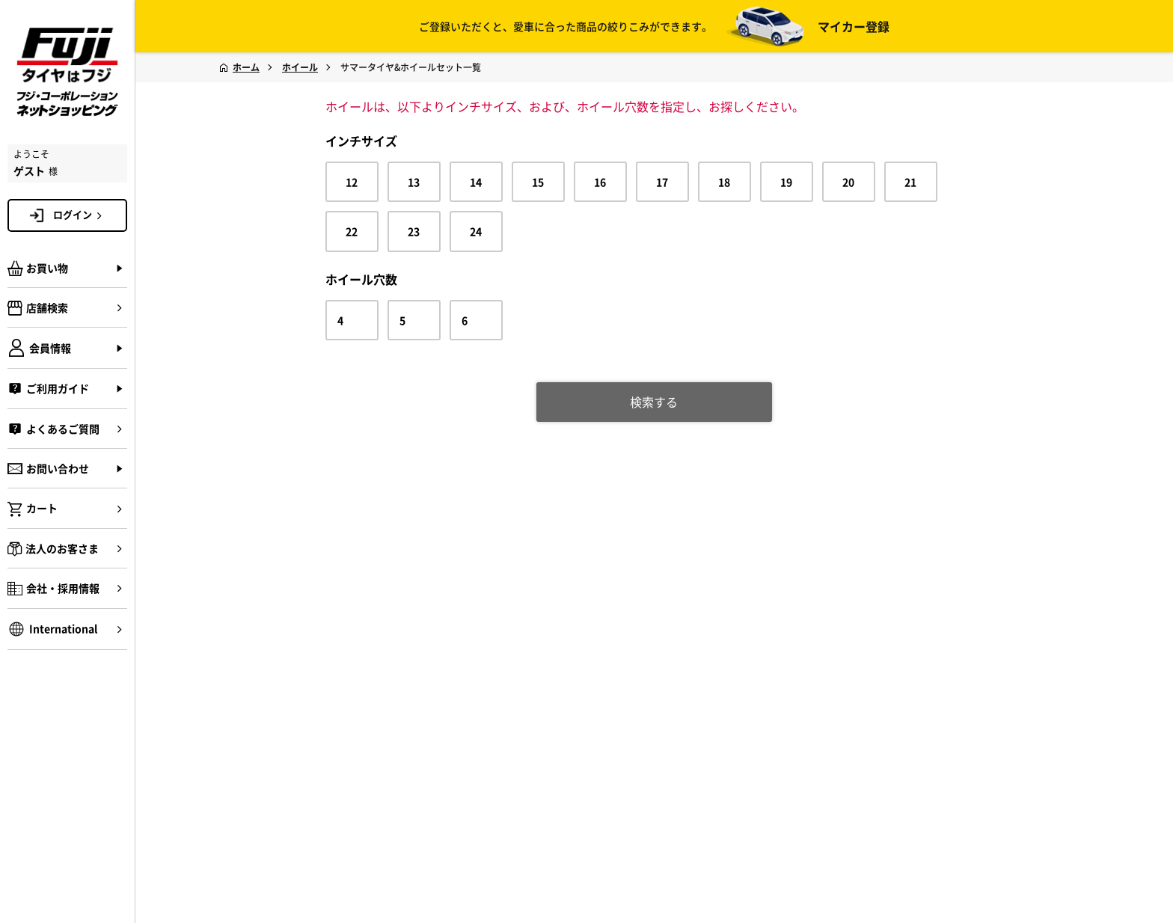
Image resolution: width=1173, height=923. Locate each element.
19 (786, 181)
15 (538, 181)
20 (848, 181)
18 (724, 181)
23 (414, 231)
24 (476, 231)
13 (414, 181)
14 (476, 181)
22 (352, 231)
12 (352, 181)
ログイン (80, 214)
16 (600, 181)
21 (910, 181)
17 (662, 181)
